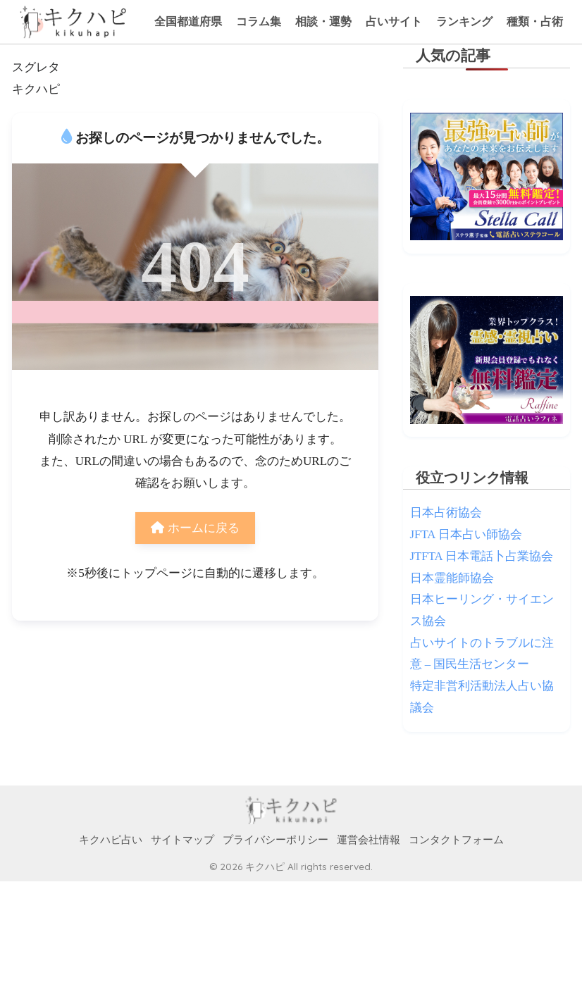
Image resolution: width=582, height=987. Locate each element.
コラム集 (258, 21)
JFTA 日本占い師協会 (466, 534)
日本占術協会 (446, 512)
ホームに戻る (195, 528)
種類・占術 (535, 21)
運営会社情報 (368, 839)
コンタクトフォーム (456, 839)
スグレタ (36, 67)
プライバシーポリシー (275, 839)
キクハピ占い (110, 839)
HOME (291, 810)
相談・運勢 (323, 21)
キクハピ (36, 89)
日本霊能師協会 (452, 578)
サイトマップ (182, 839)
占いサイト (394, 21)
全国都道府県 (188, 21)
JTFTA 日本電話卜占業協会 (481, 556)
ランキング (464, 21)
